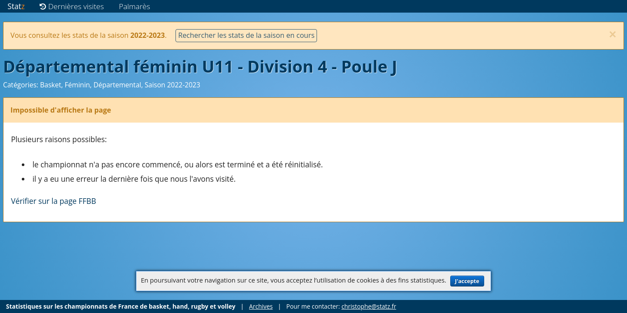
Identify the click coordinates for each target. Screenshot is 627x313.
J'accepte (467, 281)
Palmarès (134, 6)
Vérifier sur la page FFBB (53, 201)
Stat (15, 6)
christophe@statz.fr (368, 306)
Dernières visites (72, 6)
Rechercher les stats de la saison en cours (246, 35)
